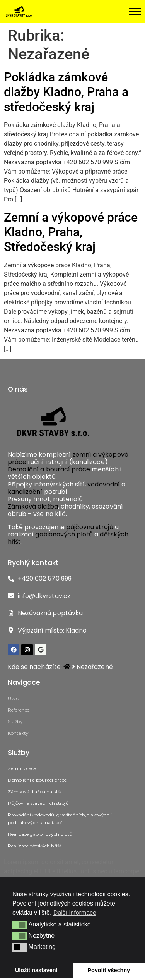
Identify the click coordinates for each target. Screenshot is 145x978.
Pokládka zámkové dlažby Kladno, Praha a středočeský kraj (66, 92)
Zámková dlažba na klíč (34, 791)
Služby (15, 721)
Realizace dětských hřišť (34, 846)
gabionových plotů (64, 534)
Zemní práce (22, 768)
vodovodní (104, 484)
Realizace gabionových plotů (40, 834)
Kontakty (18, 733)
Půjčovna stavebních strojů (38, 803)
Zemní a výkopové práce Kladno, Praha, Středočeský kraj (71, 232)
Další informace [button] (74, 912)
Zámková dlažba (33, 506)
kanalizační (25, 491)
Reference (18, 710)
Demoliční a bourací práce (49, 469)
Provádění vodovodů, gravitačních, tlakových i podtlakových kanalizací (60, 818)
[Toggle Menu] (135, 11)
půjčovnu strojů (89, 527)
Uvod (13, 698)
